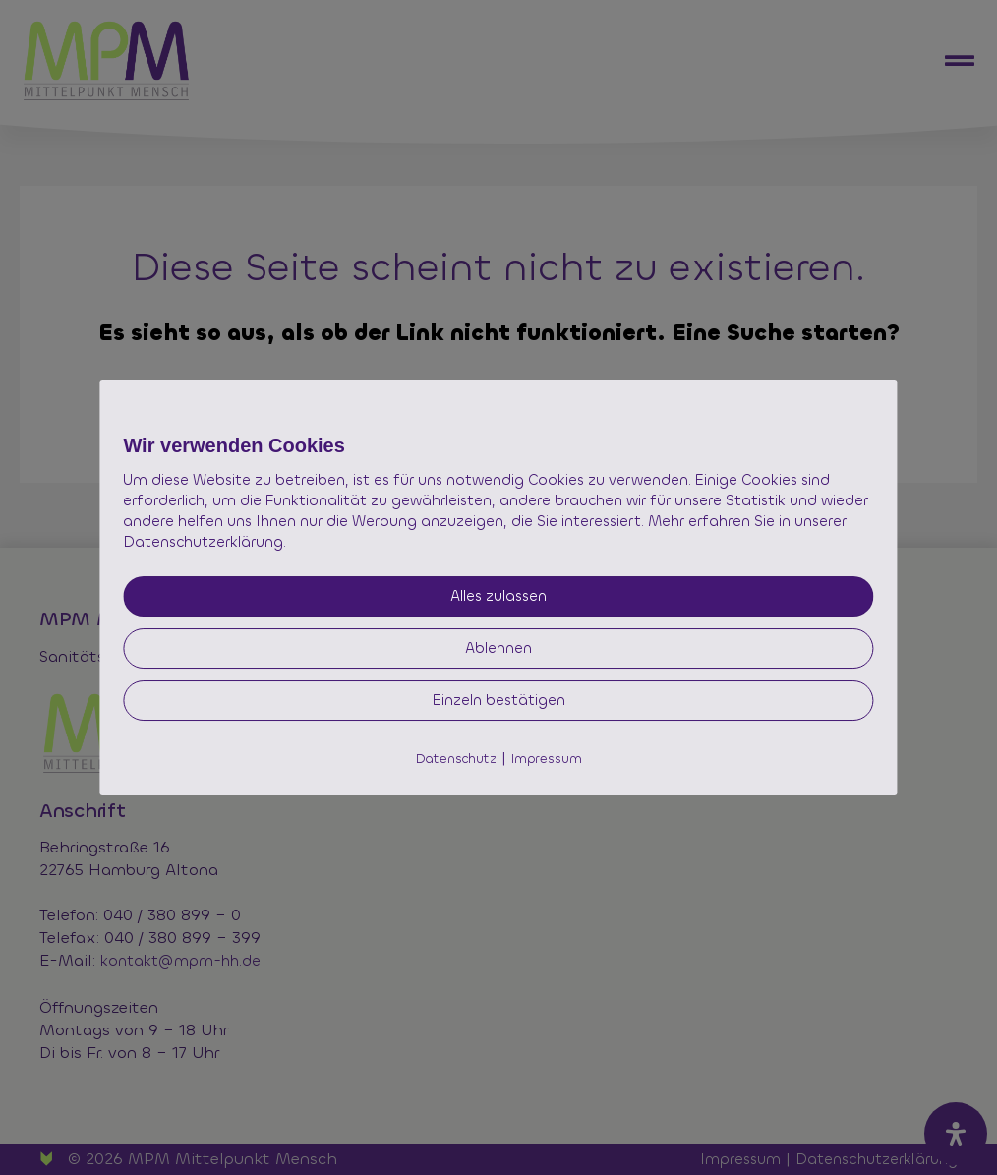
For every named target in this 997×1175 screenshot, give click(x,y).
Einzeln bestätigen (499, 700)
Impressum (546, 758)
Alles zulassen (498, 596)
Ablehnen (498, 648)
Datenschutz (456, 758)
